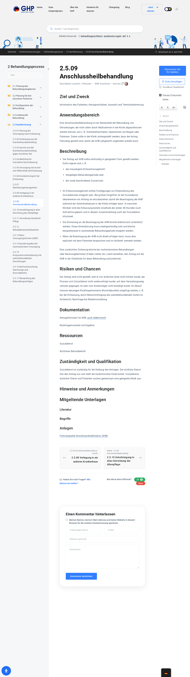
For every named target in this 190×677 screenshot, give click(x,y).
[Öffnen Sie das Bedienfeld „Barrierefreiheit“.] (6, 671)
